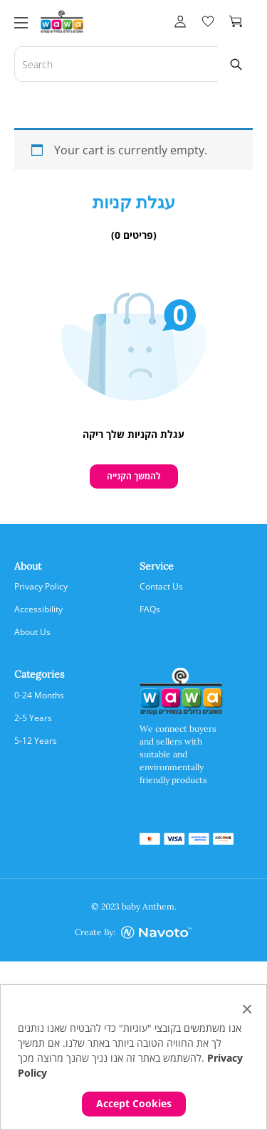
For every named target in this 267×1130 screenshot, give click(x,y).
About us (32, 632)
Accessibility (38, 609)
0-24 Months (39, 695)
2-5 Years (33, 718)
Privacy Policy (41, 586)
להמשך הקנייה (134, 476)
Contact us (161, 586)
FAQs (150, 609)
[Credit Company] (156, 932)
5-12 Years (35, 741)
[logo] (62, 20)
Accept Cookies (134, 1103)
